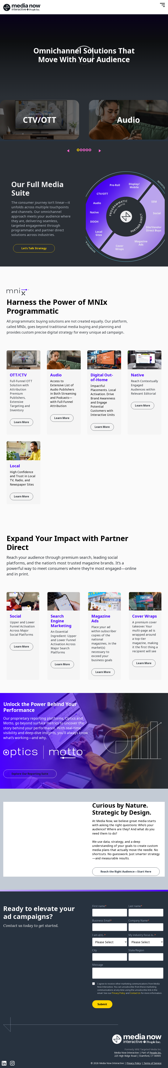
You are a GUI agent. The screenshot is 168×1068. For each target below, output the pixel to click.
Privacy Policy (118, 993)
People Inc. (155, 1052)
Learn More (21, 445)
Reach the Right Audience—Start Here (126, 871)
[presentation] (68, 151)
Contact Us (135, 993)
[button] (78, 149)
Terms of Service (152, 1063)
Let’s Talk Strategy (33, 248)
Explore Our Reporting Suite (30, 774)
